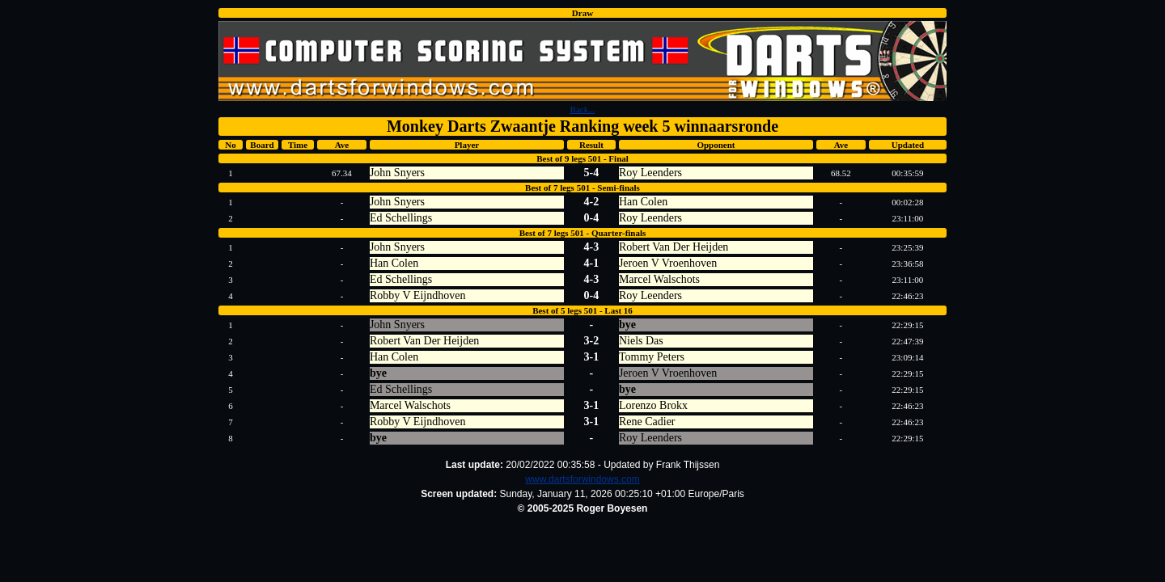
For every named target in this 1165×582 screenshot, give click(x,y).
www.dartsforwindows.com (582, 479)
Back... (582, 109)
